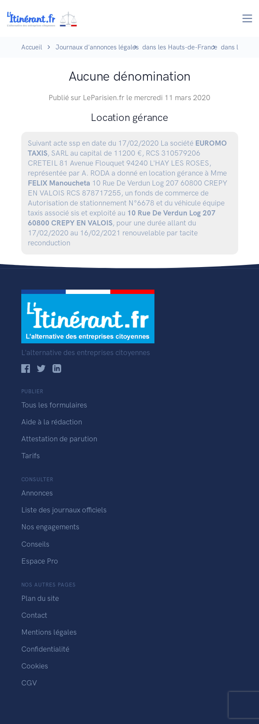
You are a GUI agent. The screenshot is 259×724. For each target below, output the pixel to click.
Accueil (31, 47)
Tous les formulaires (54, 405)
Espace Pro (39, 561)
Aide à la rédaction (51, 421)
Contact (34, 615)
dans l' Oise (238, 47)
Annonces (37, 493)
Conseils (35, 544)
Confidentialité (45, 649)
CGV (29, 682)
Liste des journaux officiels (64, 509)
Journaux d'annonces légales (97, 47)
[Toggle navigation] (247, 18)
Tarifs (30, 455)
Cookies (34, 666)
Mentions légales (49, 632)
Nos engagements (50, 526)
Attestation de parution (59, 438)
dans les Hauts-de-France (179, 47)
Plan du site (40, 598)
